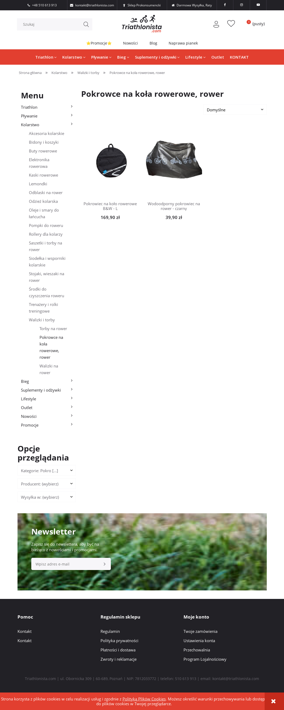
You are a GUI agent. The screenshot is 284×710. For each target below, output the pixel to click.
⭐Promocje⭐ (98, 43)
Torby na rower (53, 328)
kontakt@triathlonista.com (235, 678)
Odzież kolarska (43, 201)
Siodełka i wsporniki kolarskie (47, 262)
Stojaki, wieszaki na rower (46, 277)
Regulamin (110, 631)
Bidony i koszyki (44, 142)
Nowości (130, 43)
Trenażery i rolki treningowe (43, 308)
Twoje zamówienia (200, 631)
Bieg (25, 381)
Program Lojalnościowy (204, 659)
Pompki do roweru (46, 225)
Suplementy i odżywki (41, 390)
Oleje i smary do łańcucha (44, 213)
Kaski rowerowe (43, 175)
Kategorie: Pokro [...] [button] (39, 470)
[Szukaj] (87, 24)
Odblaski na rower (46, 192)
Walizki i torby (42, 319)
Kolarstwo (30, 124)
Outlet (26, 407)
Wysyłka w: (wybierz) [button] (40, 497)
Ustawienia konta (199, 640)
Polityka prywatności (119, 640)
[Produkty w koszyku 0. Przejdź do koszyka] (253, 23)
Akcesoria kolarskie (46, 133)
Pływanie (29, 116)
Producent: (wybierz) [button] (39, 484)
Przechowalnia (196, 649)
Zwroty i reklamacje (119, 659)
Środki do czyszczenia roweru (46, 292)
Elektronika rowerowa (39, 163)
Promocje (29, 425)
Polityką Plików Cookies (144, 699)
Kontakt (25, 631)
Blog (153, 43)
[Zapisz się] (105, 564)
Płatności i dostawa (118, 649)
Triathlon (29, 107)
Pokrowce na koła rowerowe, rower (51, 347)
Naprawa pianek (183, 43)
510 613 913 (185, 678)
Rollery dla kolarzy (46, 234)
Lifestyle (28, 398)
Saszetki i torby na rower (45, 246)
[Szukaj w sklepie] (56, 24)
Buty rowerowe (43, 151)
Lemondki (38, 183)
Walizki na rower (49, 369)
